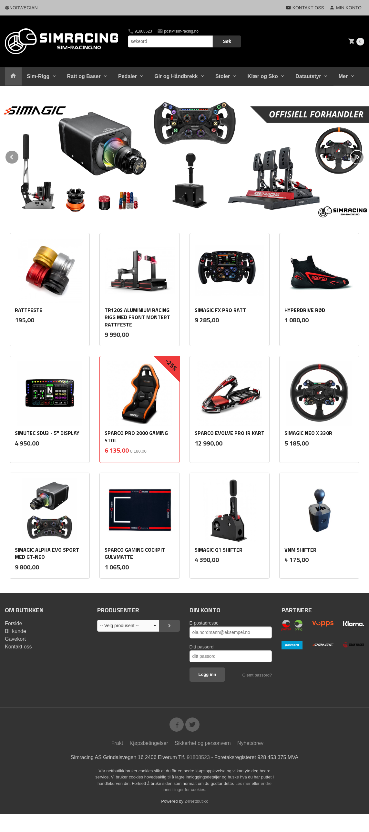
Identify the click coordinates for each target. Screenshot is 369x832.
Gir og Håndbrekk (176, 76)
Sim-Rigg (38, 76)
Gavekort (15, 638)
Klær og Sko (263, 76)
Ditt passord (202, 646)
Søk (227, 41)
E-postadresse (204, 622)
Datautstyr (308, 76)
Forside (13, 623)
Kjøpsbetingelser (149, 743)
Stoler (222, 76)
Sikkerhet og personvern (203, 743)
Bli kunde (15, 631)
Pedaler (127, 76)
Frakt (117, 743)
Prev (18, 156)
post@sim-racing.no (178, 31)
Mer (343, 76)
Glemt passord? (257, 674)
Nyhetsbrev (250, 743)
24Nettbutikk (196, 800)
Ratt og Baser (84, 76)
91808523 (140, 31)
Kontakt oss (18, 646)
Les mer (243, 783)
